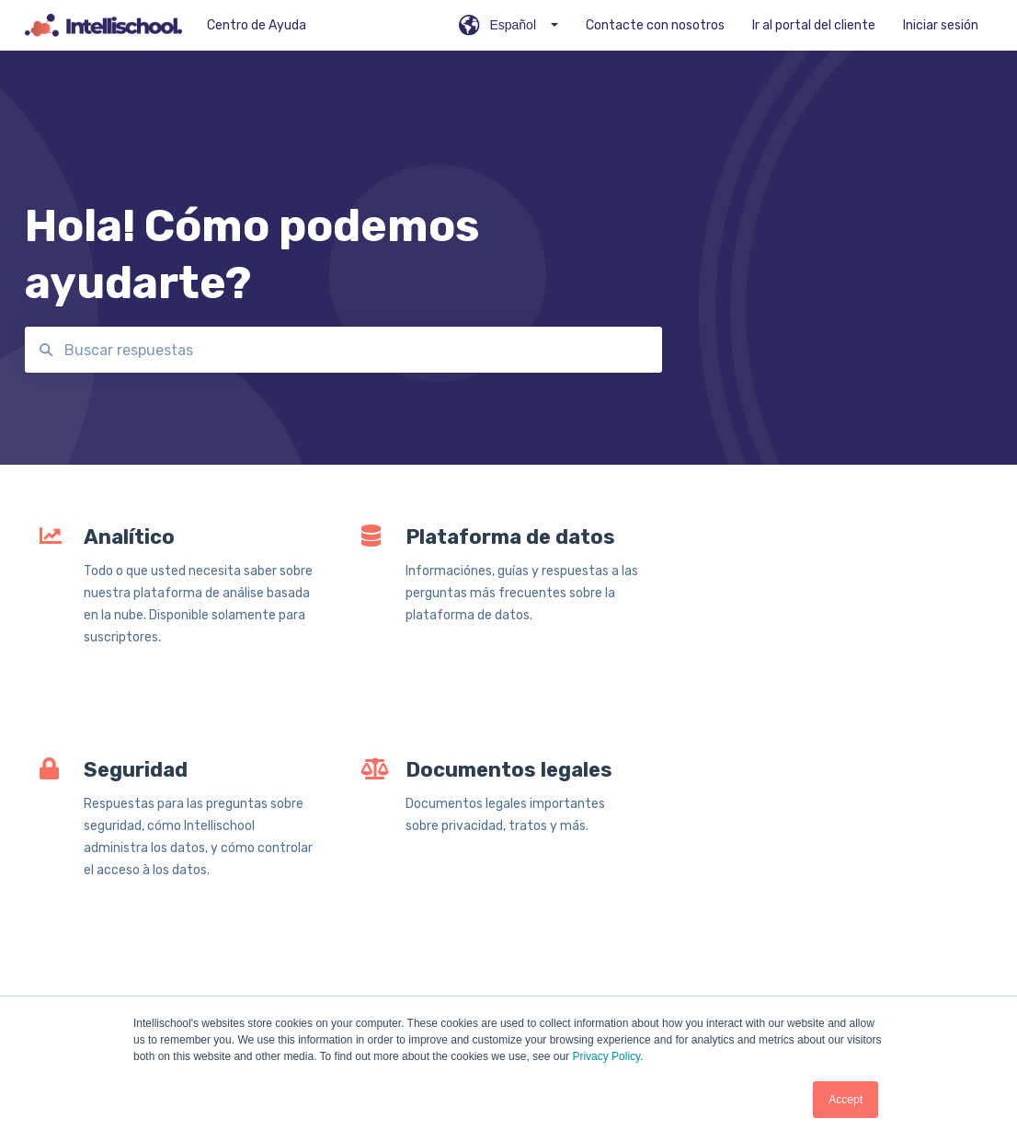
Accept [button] (845, 1099)
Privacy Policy (606, 1056)
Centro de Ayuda (256, 25)
